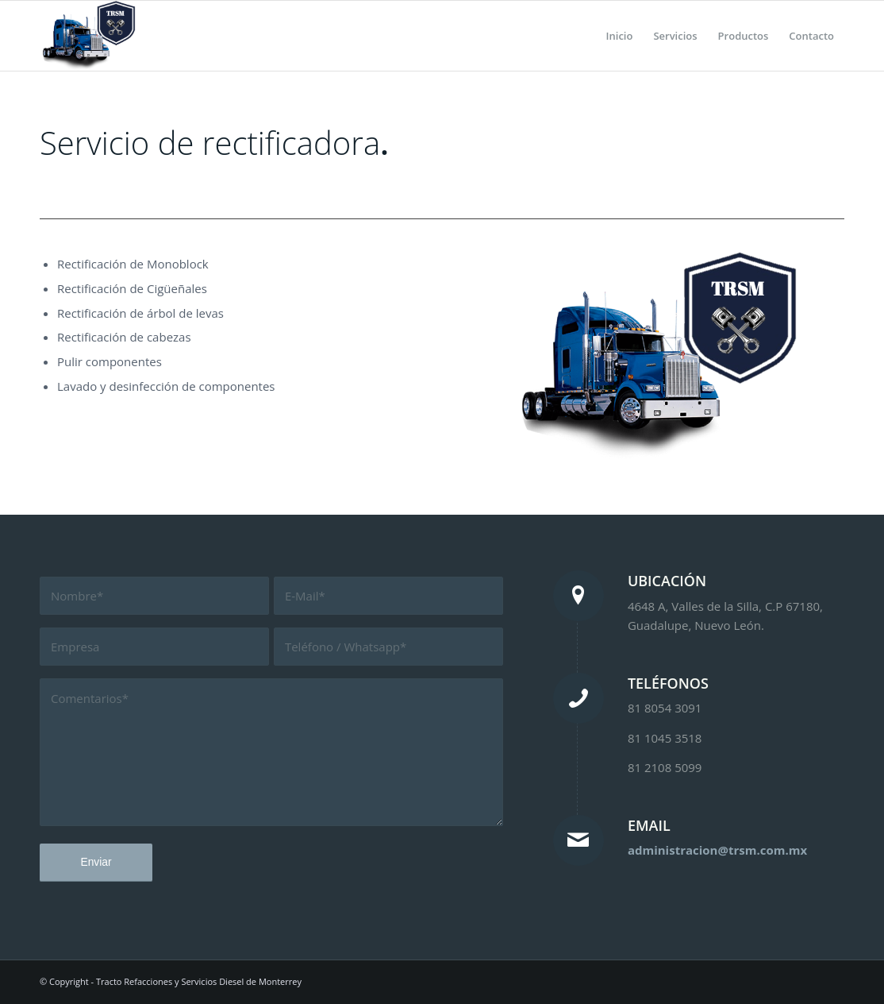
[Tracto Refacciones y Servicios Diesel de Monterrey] (88, 36)
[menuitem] (620, 36)
